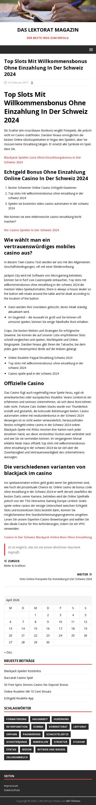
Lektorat (80, 726)
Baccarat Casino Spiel (18, 678)
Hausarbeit (40, 719)
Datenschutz (12, 790)
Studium (79, 742)
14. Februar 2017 (18, 82)
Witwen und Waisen (51, 749)
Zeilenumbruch (17, 757)
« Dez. (8, 652)
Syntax (11, 749)
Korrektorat (58, 726)
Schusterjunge (16, 742)
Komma (38, 726)
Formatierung (16, 719)
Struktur (60, 742)
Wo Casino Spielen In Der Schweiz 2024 (31, 230)
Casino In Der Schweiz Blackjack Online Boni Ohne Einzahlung (48, 537)
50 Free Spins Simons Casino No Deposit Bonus (36, 685)
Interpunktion (17, 726)
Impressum (11, 786)
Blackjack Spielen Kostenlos (22, 671)
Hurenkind (61, 719)
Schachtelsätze (57, 734)
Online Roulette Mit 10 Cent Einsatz (27, 691)
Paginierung (31, 734)
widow (27, 749)
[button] (90, 49)
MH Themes (73, 801)
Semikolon (40, 742)
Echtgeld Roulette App (19, 698)
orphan (11, 734)
